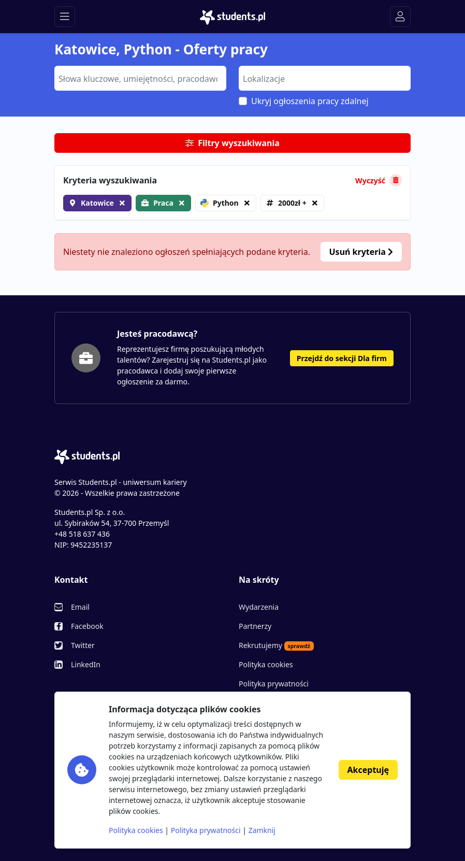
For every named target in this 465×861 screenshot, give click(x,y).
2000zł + (292, 203)
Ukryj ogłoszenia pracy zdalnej (310, 101)
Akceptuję (368, 770)
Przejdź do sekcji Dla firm (342, 358)
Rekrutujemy (276, 645)
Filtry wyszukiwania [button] (232, 143)
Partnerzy (255, 626)
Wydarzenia (259, 607)
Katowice (97, 203)
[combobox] (140, 78)
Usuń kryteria (361, 251)
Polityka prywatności (274, 683)
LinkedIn (85, 664)
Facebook (87, 626)
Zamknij (262, 830)
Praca (163, 203)
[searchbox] (139, 77)
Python (219, 203)
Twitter (83, 645)
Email (80, 607)
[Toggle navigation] (64, 16)
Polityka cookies (266, 664)
